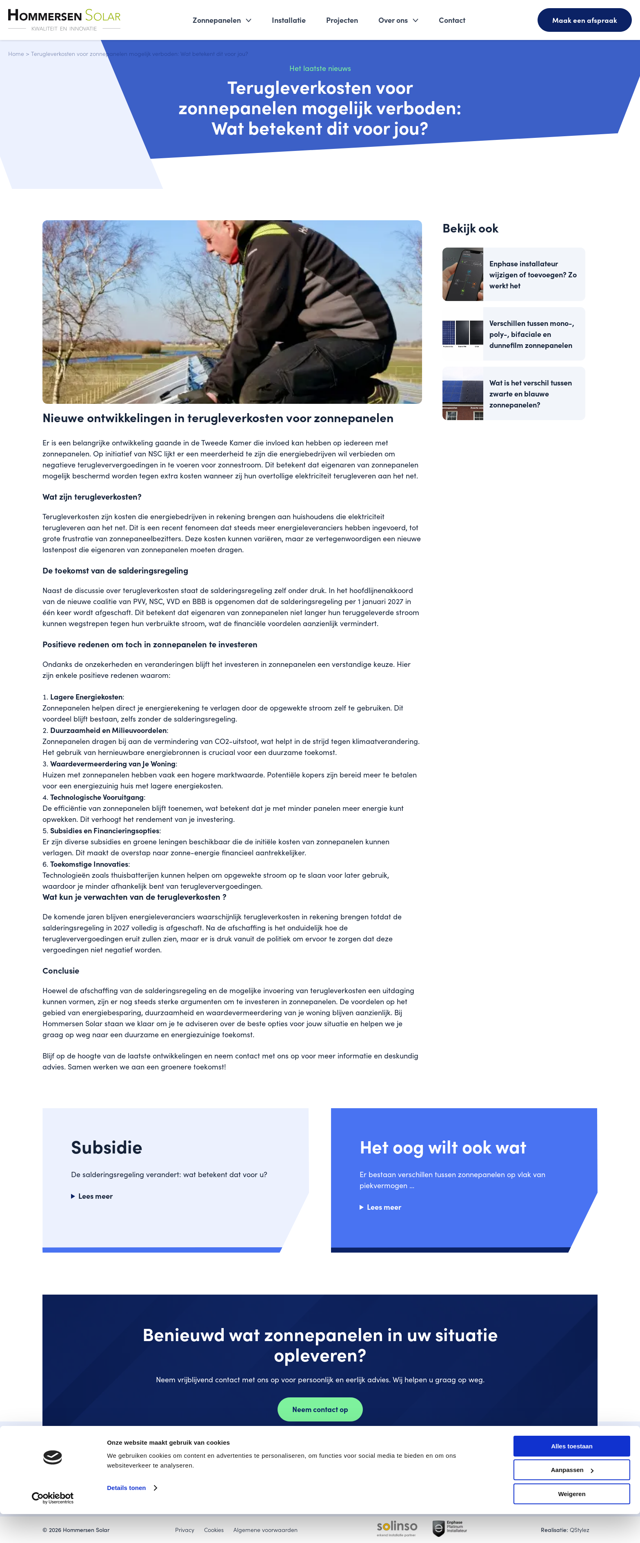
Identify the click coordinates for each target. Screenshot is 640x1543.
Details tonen (126, 1516)
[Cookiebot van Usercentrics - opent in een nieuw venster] (53, 1527)
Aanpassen (572, 1499)
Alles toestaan (572, 1475)
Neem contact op (320, 1409)
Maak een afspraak (584, 20)
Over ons (392, 20)
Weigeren (571, 1522)
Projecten (342, 20)
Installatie (288, 20)
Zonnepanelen (216, 20)
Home (16, 53)
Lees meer (95, 1196)
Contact (451, 20)
